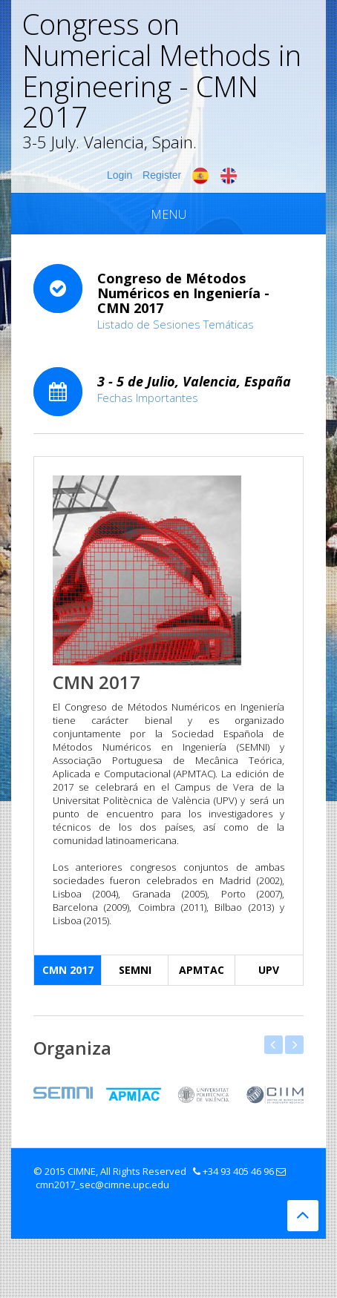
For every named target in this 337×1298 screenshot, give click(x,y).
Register (162, 175)
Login (119, 175)
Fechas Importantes (147, 397)
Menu (168, 214)
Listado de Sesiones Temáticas (175, 324)
